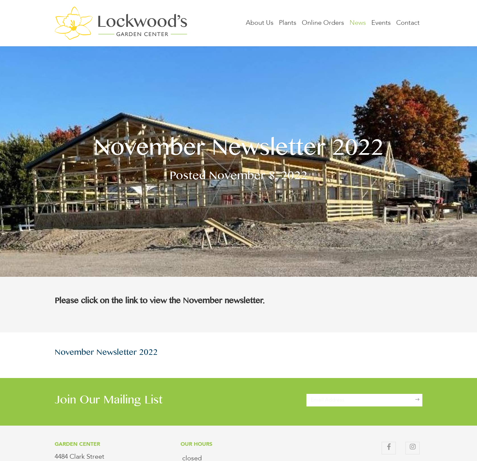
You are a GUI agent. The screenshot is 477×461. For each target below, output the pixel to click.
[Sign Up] (417, 400)
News (357, 23)
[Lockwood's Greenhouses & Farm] (121, 23)
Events (381, 23)
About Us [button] (260, 23)
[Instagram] (412, 448)
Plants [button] (287, 23)
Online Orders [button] (323, 23)
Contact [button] (408, 23)
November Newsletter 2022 (106, 353)
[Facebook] (389, 448)
